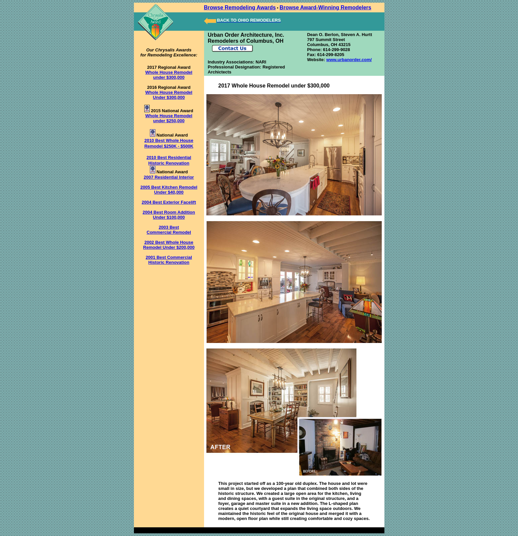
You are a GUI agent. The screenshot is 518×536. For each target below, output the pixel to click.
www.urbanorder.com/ (349, 59)
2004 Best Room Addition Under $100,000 (169, 215)
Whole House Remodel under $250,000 (168, 118)
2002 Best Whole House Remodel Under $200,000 (169, 245)
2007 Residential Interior (169, 177)
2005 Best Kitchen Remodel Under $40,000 (168, 190)
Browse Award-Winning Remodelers (325, 7)
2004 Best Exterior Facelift (169, 202)
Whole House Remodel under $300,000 (168, 75)
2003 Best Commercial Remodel (169, 230)
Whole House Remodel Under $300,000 (168, 95)
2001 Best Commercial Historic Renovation (169, 260)
